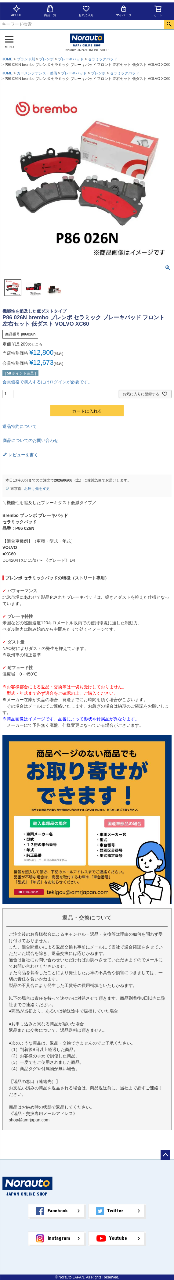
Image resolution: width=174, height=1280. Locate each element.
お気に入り (86, 11)
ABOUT (16, 11)
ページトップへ (165, 1155)
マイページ (123, 11)
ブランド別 (26, 59)
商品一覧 (50, 11)
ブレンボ (46, 59)
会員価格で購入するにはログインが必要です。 (47, 381)
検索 (169, 24)
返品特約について (19, 426)
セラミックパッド (102, 59)
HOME (7, 59)
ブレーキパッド (71, 59)
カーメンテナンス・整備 (37, 73)
